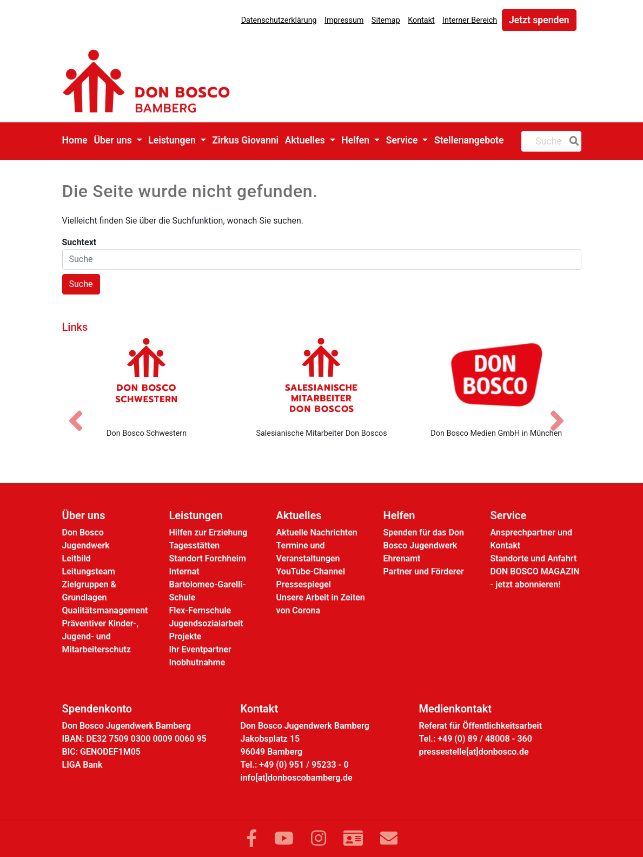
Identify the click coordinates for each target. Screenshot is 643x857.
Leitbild (76, 558)
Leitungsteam (88, 571)
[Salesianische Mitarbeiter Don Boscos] (321, 378)
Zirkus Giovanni (245, 140)
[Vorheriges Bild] (81, 411)
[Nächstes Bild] (562, 411)
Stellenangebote (469, 140)
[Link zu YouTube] (284, 838)
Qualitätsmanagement (105, 610)
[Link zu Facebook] (251, 838)
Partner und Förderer (423, 571)
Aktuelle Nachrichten (316, 532)
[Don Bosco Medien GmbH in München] (496, 378)
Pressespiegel (303, 584)
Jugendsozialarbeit (206, 623)
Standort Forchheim (207, 558)
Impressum (343, 20)
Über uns (114, 140)
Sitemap (386, 20)
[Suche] (572, 141)
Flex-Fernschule (200, 610)
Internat (184, 571)
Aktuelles (306, 140)
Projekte (185, 636)
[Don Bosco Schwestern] (146, 378)
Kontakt (421, 20)
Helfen (356, 140)
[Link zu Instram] (318, 838)
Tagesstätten (194, 545)
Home (75, 140)
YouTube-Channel (311, 571)
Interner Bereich (469, 20)
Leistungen (173, 140)
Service (403, 140)
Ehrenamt (402, 558)
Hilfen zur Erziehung (208, 532)
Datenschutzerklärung (279, 20)
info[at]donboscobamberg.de (297, 778)
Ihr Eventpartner (200, 649)
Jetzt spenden (539, 20)
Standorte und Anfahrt (533, 558)
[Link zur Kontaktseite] (353, 838)
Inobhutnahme (197, 662)
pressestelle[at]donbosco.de (474, 752)
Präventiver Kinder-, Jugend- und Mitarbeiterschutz (100, 636)
